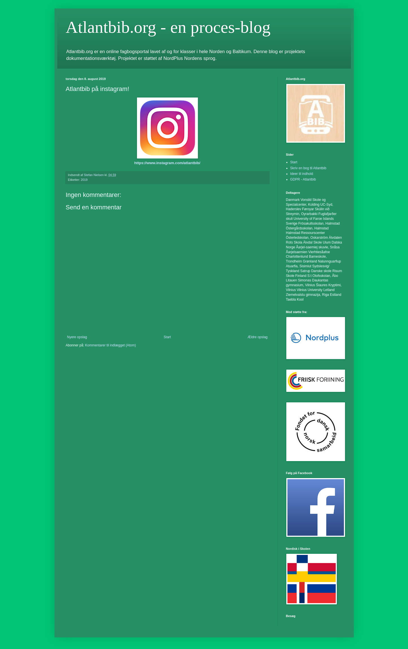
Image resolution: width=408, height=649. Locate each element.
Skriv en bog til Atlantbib (308, 168)
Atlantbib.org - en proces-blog (168, 27)
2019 (84, 179)
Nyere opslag (77, 337)
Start (167, 337)
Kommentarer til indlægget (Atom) (110, 345)
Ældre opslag (258, 337)
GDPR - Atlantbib (303, 179)
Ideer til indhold (301, 174)
